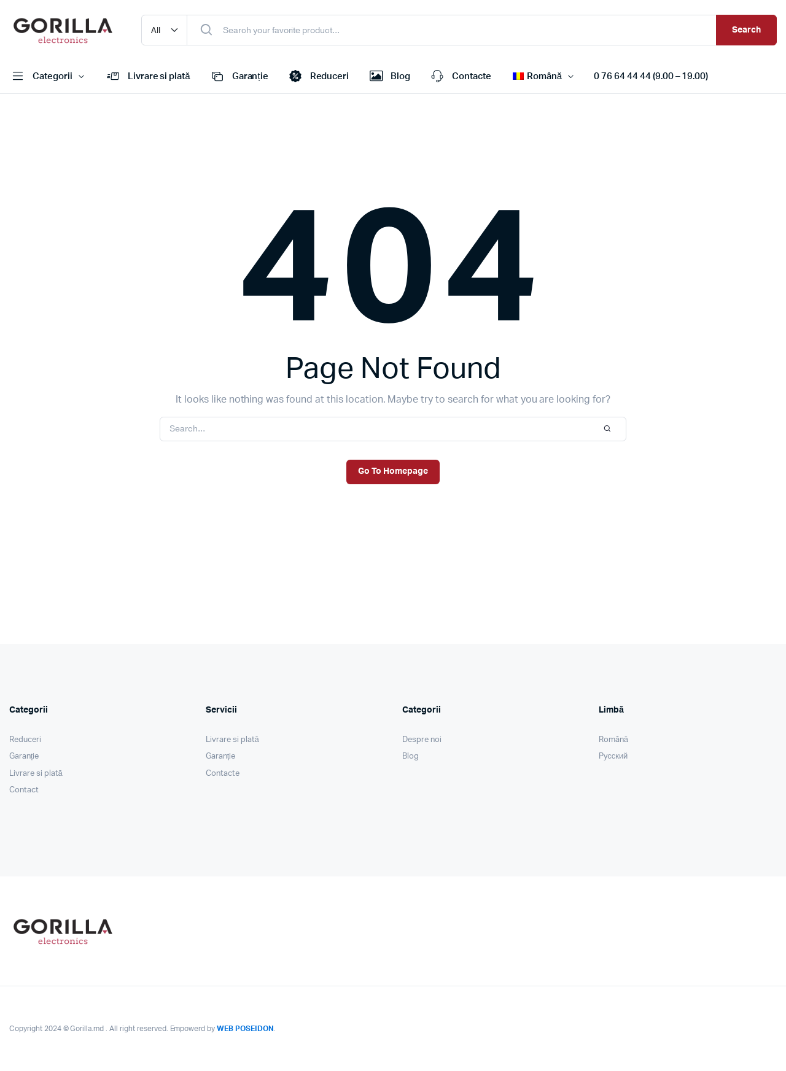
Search (746, 30)
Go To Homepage (393, 471)
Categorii (40, 77)
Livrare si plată (147, 77)
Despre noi (422, 740)
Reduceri (318, 77)
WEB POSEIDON (245, 1028)
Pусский (613, 756)
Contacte (460, 77)
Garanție (238, 77)
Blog (388, 77)
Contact (24, 790)
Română (613, 740)
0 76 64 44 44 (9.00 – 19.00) (651, 76)
